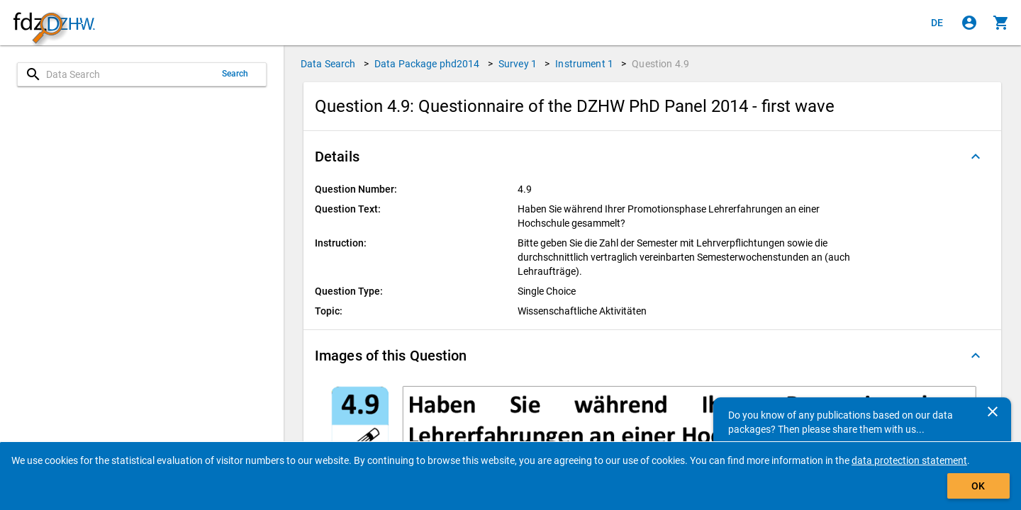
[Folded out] (975, 156)
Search (235, 74)
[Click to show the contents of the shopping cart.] (1001, 22)
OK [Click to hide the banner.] (978, 486)
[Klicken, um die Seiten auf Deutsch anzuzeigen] (937, 22)
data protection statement (909, 460)
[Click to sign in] (969, 22)
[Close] (992, 411)
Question (660, 63)
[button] (652, 156)
